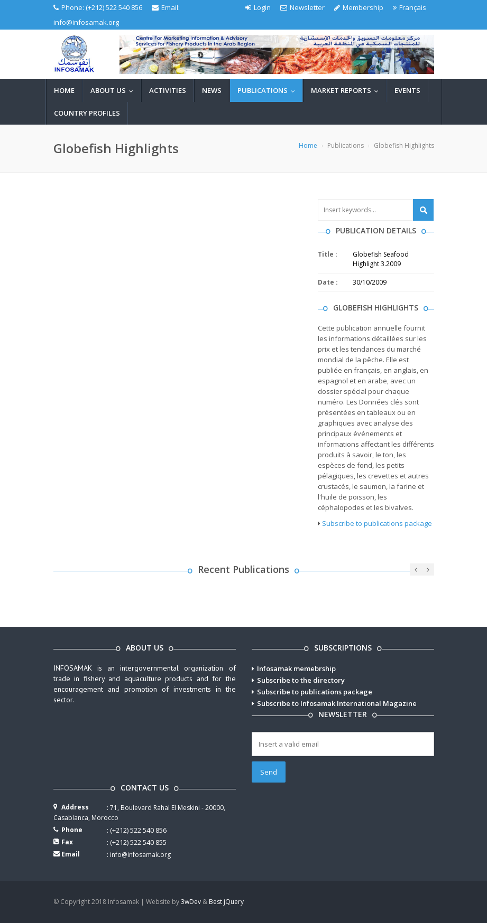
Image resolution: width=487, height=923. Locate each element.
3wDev (191, 901)
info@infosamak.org (86, 22)
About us (114, 90)
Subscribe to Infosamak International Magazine (337, 703)
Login (258, 7)
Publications (268, 90)
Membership (358, 7)
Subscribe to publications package (377, 523)
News (212, 90)
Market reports (347, 90)
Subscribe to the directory (301, 680)
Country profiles (87, 113)
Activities (167, 90)
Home (64, 90)
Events (407, 90)
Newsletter (302, 7)
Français (409, 7)
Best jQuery (226, 901)
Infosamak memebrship (296, 668)
